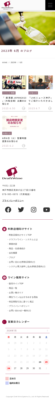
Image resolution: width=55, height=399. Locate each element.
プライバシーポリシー (13, 200)
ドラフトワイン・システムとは (23, 239)
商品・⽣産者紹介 (17, 248)
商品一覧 (13, 288)
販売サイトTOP (16, 283)
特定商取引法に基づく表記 (21, 301)
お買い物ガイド (16, 292)
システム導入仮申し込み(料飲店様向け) (27, 266)
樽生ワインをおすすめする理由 (23, 297)
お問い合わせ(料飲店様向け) (22, 262)
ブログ (12, 257)
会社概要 (13, 253)
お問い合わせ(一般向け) (20, 310)
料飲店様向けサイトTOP (20, 235)
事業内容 (13, 244)
